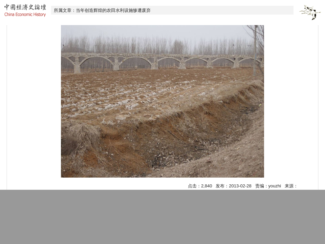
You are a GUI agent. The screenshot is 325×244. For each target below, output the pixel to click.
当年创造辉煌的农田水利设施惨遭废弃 (113, 10)
